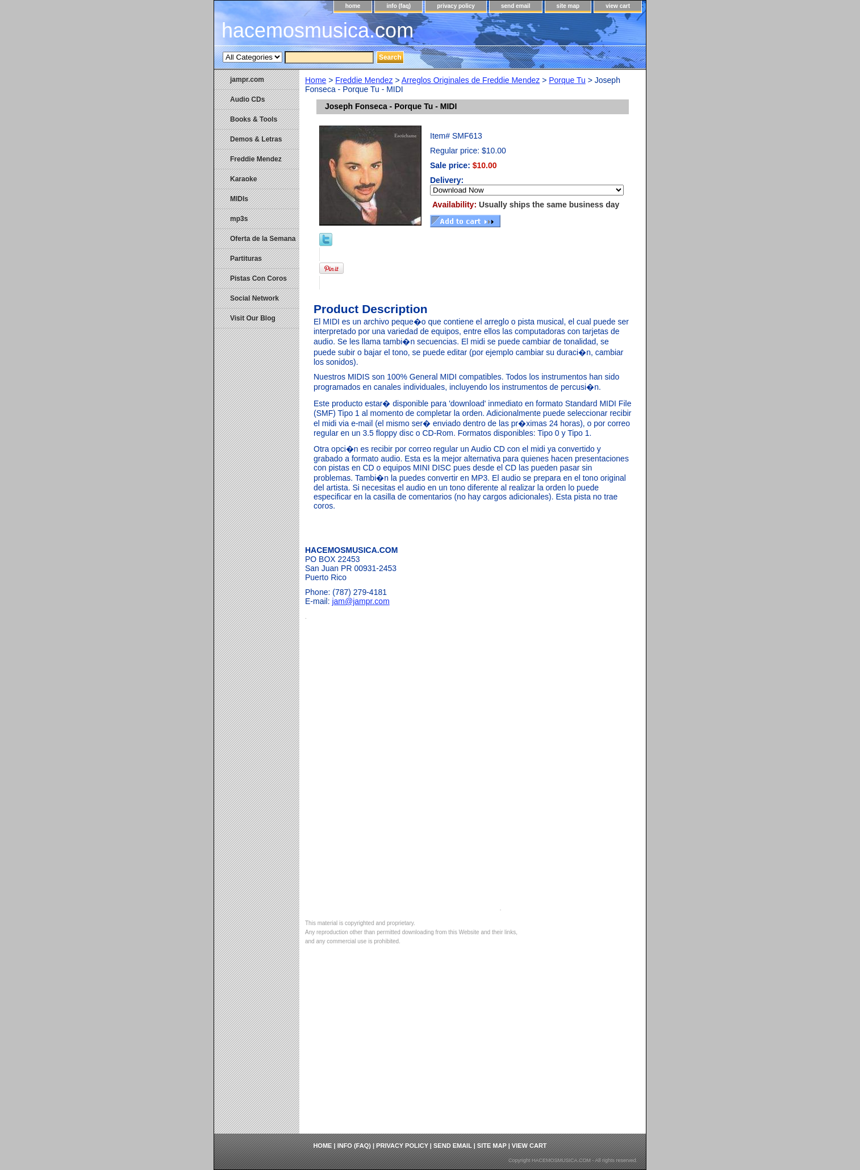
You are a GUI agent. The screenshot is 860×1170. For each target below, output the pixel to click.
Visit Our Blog (252, 318)
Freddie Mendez (364, 80)
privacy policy (456, 6)
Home (315, 80)
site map (568, 6)
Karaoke (243, 179)
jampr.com (247, 80)
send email (516, 6)
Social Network (254, 298)
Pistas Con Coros (258, 278)
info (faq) (398, 6)
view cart (618, 6)
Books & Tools (253, 119)
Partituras (246, 259)
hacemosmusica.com (318, 30)
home (353, 6)
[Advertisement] (472, 1048)
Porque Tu (567, 80)
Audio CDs (247, 99)
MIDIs (239, 199)
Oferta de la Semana (262, 239)
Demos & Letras (256, 139)
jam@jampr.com (360, 601)
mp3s (239, 219)
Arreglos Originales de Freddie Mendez (471, 80)
